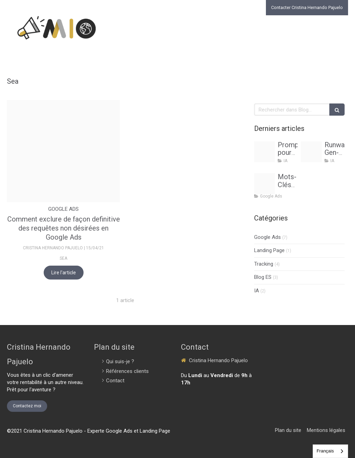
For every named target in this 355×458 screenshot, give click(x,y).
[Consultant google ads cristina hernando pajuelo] (264, 183)
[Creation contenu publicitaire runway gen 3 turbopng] (311, 151)
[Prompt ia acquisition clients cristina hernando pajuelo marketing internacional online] (264, 151)
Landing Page (269, 250)
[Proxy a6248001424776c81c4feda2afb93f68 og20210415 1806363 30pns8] (63, 151)
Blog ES (262, 277)
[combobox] (330, 451)
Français (325, 450)
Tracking (263, 264)
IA (256, 291)
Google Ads (267, 237)
